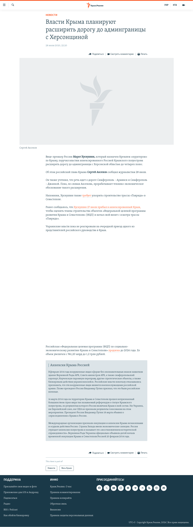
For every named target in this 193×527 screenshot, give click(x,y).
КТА (175, 5)
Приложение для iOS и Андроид (21, 492)
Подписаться (10, 498)
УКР (166, 5)
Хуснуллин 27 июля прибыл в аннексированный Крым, (107, 207)
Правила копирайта (61, 498)
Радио (7, 504)
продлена (114, 350)
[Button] (96, 54)
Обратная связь (58, 504)
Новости (51, 15)
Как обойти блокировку (16, 515)
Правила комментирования (65, 492)
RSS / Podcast (10, 510)
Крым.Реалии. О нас (61, 487)
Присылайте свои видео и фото (20, 487)
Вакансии (55, 510)
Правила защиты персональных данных (71, 515)
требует (87, 195)
